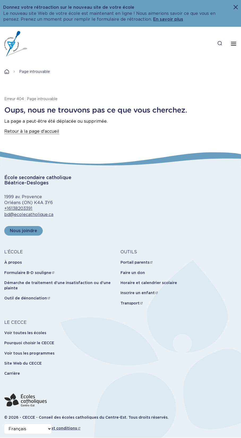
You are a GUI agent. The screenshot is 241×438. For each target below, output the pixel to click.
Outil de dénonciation (25, 298)
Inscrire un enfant (137, 293)
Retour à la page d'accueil (31, 131)
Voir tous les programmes (29, 353)
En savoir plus (168, 19)
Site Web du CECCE (23, 363)
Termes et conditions (56, 428)
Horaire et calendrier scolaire (148, 283)
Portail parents (134, 262)
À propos (13, 262)
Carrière (12, 373)
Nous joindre (23, 230)
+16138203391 (18, 208)
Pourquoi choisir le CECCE (29, 343)
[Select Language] (28, 429)
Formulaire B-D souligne (27, 273)
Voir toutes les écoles (25, 333)
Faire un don (132, 273)
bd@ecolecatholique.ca (28, 214)
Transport (130, 303)
